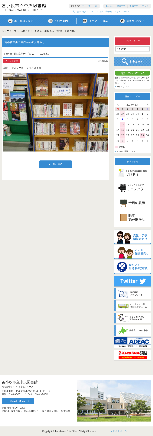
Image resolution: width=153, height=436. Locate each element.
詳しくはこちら (123, 86)
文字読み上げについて (83, 11)
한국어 (145, 6)
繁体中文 (134, 6)
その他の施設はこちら (126, 151)
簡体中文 (121, 6)
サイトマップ (123, 11)
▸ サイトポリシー (120, 431)
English (109, 6)
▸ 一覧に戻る (55, 164)
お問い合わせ (105, 11)
